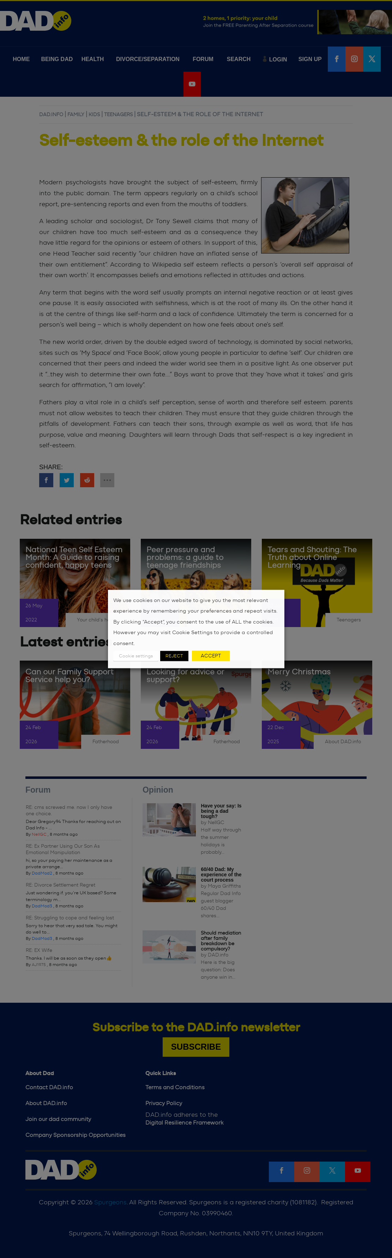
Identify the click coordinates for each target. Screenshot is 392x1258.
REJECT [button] (174, 656)
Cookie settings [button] (136, 656)
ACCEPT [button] (211, 656)
